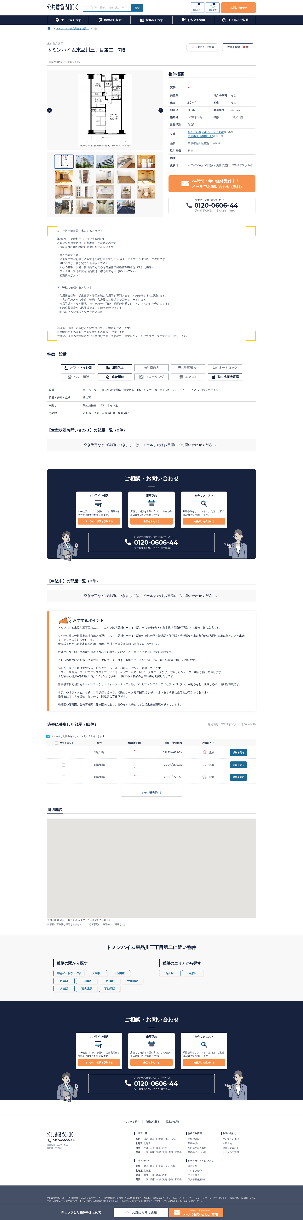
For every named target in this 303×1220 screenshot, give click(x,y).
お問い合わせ (238, 7)
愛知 (146, 1147)
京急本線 (193, 136)
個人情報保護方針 (197, 1179)
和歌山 (178, 1152)
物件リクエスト (231, 1147)
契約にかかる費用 (197, 1147)
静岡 (164, 1147)
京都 (158, 1152)
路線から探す (153, 1121)
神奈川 (153, 1138)
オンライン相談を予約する (99, 521)
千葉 (160, 1138)
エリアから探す (131, 1121)
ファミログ (193, 1175)
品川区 (200, 143)
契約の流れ (193, 1143)
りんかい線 (194, 132)
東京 (146, 1138)
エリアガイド (143, 1160)
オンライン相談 (231, 1138)
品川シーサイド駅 (213, 132)
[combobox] (109, 8)
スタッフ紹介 (195, 1170)
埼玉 (167, 1138)
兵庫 (152, 1152)
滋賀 (164, 1152)
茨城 (173, 1138)
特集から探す (173, 1121)
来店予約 (227, 1143)
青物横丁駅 (206, 136)
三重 (152, 1147)
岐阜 (158, 1147)
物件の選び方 (195, 1138)
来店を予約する (151, 521)
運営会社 (192, 1165)
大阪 (146, 1152)
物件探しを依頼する (204, 521)
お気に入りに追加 (202, 47)
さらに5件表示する (151, 792)
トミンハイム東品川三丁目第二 (72, 28)
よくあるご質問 (231, 1152)
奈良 (171, 1152)
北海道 (147, 1143)
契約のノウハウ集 (197, 1152)
